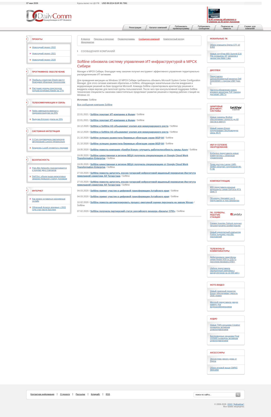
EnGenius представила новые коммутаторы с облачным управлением (224, 155)
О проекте (65, 394)
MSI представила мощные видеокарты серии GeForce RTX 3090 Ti (225, 189)
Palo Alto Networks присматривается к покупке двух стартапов (49, 169)
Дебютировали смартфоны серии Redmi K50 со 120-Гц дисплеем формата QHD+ (223, 259)
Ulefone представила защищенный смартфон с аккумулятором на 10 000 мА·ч (224, 270)
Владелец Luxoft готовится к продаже (50, 148)
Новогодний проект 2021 (44, 53)
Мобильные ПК (219, 38)
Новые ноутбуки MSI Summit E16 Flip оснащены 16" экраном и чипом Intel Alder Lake (226, 56)
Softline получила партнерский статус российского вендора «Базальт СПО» (132, 211)
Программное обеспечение (48, 72)
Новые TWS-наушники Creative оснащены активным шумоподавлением (225, 327)
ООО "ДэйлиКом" (236, 404)
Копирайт (95, 394)
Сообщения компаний (98, 51)
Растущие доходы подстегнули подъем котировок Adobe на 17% (48, 89)
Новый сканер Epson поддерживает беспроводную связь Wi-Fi (224, 130)
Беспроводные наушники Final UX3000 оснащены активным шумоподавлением (224, 338)
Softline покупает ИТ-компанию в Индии (112, 114)
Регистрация (135, 27)
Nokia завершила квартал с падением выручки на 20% (45, 112)
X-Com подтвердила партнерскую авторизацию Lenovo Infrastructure (48, 140)
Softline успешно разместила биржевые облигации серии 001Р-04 (127, 137)
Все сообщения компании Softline (94, 104)
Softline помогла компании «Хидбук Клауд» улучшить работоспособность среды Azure (139, 149)
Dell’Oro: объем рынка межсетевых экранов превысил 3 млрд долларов (49, 177)
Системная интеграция (46, 131)
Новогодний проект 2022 (44, 47)
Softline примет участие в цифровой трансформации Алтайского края (129, 190)
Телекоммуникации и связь (48, 102)
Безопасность (40, 160)
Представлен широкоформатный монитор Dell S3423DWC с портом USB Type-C (225, 79)
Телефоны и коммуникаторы (220, 250)
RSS (108, 394)
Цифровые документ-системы (216, 108)
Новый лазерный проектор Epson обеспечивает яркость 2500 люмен (224, 293)
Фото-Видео (217, 285)
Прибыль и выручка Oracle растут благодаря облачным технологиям (48, 81)
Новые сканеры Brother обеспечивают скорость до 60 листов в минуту (224, 119)
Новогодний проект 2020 (44, 60)
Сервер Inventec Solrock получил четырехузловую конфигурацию (226, 224)
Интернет (37, 191)
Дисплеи (215, 70)
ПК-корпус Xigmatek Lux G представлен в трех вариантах (224, 199)
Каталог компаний (158, 27)
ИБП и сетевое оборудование (219, 146)
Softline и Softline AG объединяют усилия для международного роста (129, 126)
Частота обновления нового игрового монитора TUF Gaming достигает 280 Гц (225, 92)
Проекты (37, 39)
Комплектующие (220, 181)
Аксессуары (217, 352)
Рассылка (80, 394)
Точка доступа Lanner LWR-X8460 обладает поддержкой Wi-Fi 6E (225, 166)
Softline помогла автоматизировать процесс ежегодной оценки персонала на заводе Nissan (141, 202)
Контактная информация (42, 394)
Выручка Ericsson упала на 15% (47, 119)
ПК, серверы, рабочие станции (217, 214)
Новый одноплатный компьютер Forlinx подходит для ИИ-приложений (225, 234)
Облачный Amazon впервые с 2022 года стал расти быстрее (49, 208)
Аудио (213, 319)
